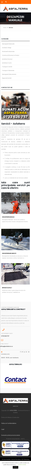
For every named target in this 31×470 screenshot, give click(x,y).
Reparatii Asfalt (7, 288)
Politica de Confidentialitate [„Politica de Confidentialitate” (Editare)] (8, 423)
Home (4, 27)
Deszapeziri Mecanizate (9, 253)
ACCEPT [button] (15, 467)
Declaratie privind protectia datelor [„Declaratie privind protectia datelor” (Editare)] (10, 435)
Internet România (15, 459)
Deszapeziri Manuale (8, 217)
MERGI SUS (15, 406)
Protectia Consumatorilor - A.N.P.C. (15, 439)
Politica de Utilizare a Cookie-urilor (10, 417)
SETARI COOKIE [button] (22, 464)
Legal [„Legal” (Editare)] (2, 429)
